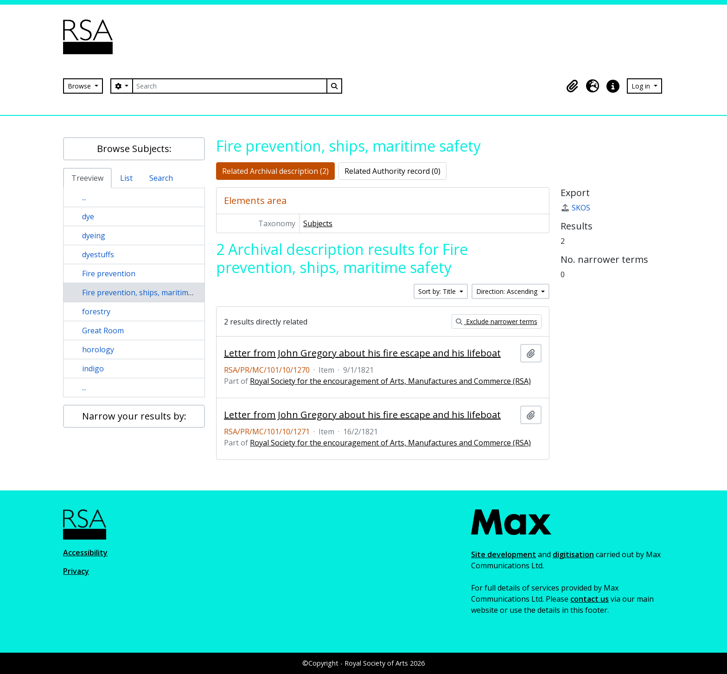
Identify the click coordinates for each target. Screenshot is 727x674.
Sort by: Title (438, 291)
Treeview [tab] (87, 178)
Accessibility (85, 552)
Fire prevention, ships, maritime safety (149, 292)
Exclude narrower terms (496, 321)
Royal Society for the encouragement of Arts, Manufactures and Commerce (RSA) (390, 381)
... (84, 197)
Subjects (317, 223)
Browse (80, 86)
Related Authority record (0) (392, 171)
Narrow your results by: (134, 416)
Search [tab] (161, 178)
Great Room (103, 330)
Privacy (76, 571)
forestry (96, 311)
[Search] (229, 86)
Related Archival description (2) (275, 171)
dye (88, 216)
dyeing (93, 235)
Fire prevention (108, 273)
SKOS (575, 208)
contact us (589, 599)
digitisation (573, 554)
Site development (503, 554)
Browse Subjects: (134, 148)
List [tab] (126, 178)
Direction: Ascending (507, 291)
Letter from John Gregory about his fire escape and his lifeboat (362, 353)
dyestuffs (98, 254)
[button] (572, 86)
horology (98, 349)
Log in (641, 86)
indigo (93, 368)
